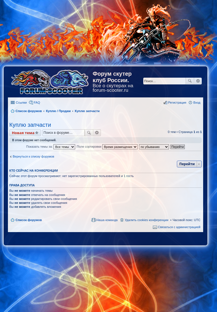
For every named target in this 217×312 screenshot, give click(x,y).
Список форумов (29, 220)
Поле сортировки (107, 146)
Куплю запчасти (30, 125)
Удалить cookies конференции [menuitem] (146, 220)
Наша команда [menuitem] (107, 220)
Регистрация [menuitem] (177, 102)
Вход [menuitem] (196, 102)
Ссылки (21, 102)
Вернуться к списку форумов (33, 156)
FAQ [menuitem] (37, 102)
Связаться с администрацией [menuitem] (179, 227)
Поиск (190, 81)
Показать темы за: (50, 146)
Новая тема (23, 132)
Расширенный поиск (198, 81)
